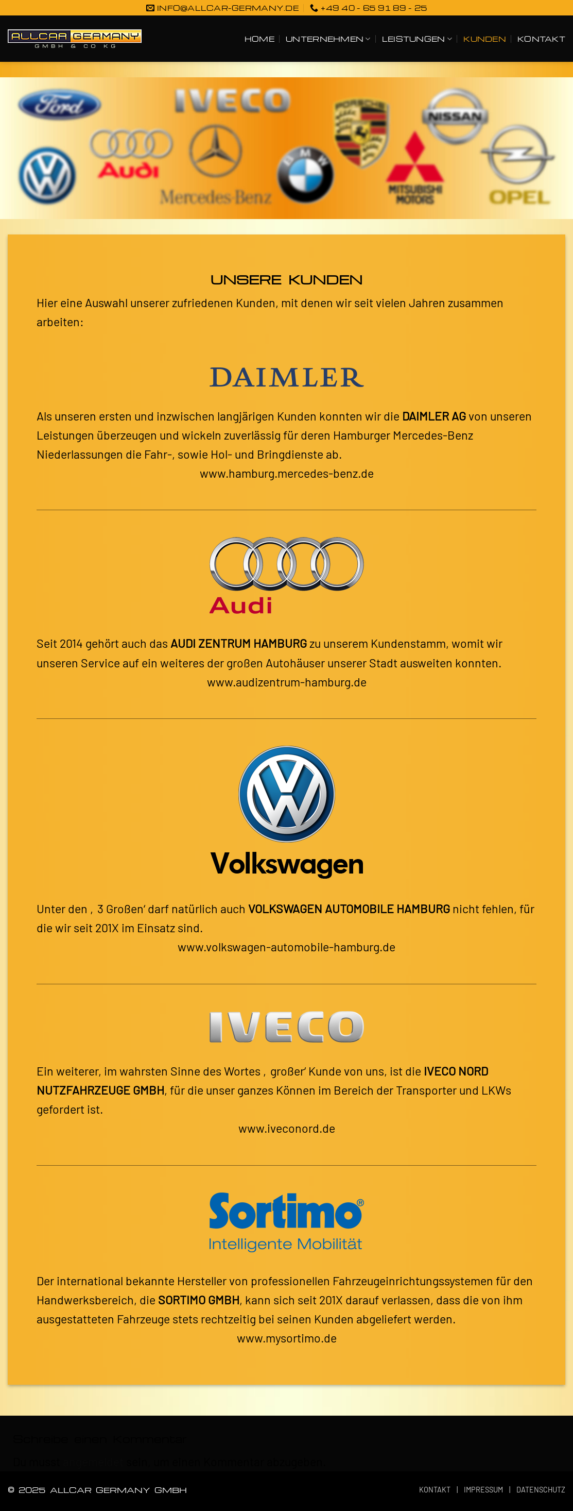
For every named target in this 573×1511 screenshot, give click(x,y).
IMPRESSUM (483, 1489)
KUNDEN (484, 38)
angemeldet (93, 1461)
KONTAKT (541, 38)
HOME (259, 38)
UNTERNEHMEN (328, 39)
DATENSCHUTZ (540, 1489)
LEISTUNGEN (417, 39)
